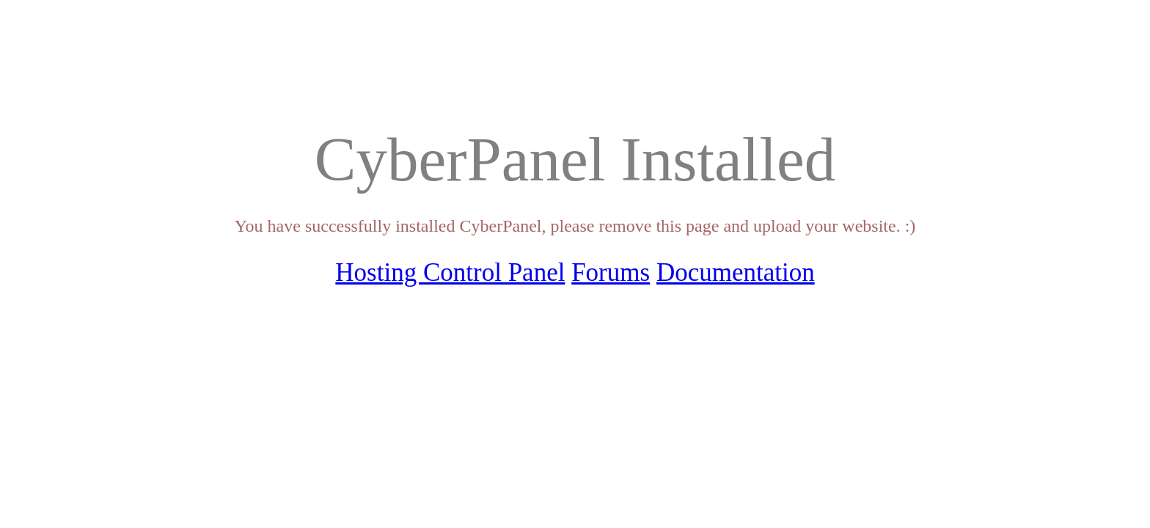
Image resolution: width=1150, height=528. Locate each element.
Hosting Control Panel (450, 272)
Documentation (735, 272)
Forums (610, 272)
